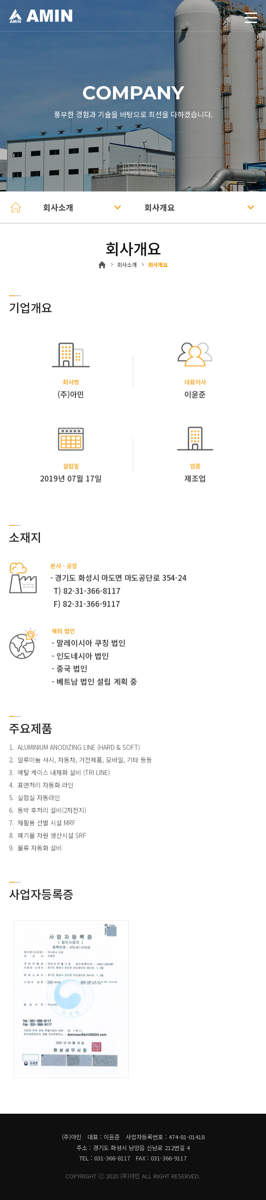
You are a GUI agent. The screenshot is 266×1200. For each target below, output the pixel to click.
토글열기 (246, 17)
